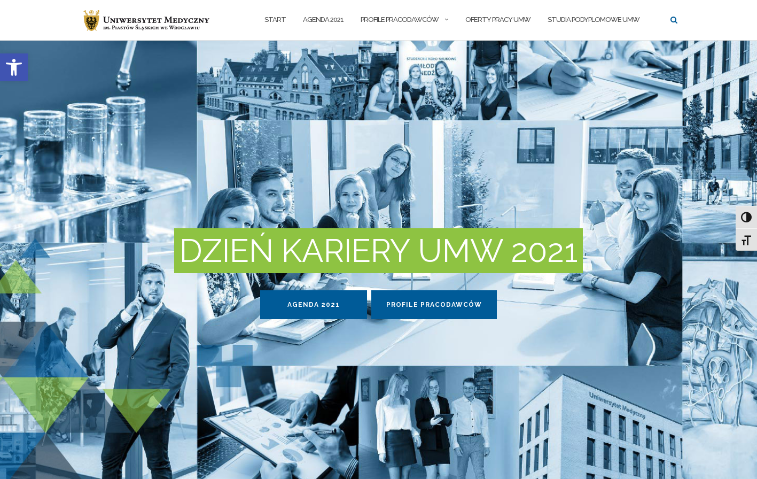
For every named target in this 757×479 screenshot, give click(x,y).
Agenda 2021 (323, 20)
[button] (14, 67)
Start (275, 20)
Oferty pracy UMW (497, 20)
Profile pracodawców (400, 20)
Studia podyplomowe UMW (593, 20)
